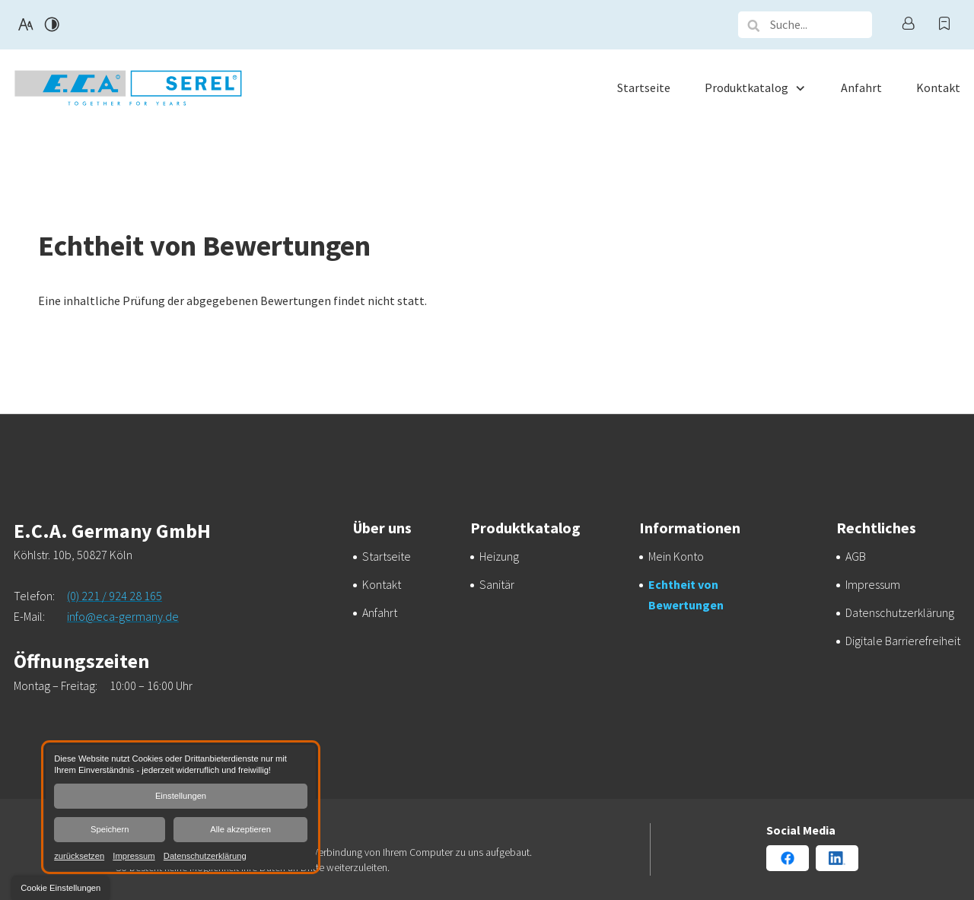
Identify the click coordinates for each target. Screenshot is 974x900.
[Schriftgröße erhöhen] (26, 24)
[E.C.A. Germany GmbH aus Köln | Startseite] (386, 556)
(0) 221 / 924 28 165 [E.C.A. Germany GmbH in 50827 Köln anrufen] (114, 595)
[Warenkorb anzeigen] (944, 24)
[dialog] (181, 807)
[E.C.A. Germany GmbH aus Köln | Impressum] (872, 584)
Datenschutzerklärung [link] (205, 855)
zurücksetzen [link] (79, 855)
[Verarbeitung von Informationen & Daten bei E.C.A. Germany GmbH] (899, 612)
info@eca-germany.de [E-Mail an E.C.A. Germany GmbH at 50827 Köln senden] (123, 616)
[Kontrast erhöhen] (52, 24)
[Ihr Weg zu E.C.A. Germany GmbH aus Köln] (379, 612)
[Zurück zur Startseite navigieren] (128, 88)
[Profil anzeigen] (908, 24)
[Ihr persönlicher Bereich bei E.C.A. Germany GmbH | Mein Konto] (676, 556)
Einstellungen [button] (180, 795)
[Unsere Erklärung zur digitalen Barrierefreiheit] (902, 640)
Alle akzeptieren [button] (240, 829)
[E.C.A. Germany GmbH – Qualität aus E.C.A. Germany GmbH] (499, 556)
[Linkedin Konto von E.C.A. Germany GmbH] (837, 858)
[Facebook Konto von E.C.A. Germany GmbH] (787, 858)
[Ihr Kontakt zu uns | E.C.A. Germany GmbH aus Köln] (381, 584)
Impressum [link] (133, 855)
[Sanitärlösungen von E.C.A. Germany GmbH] (496, 584)
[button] (754, 25)
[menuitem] (643, 88)
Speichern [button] (110, 829)
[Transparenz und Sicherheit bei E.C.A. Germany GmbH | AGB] (855, 556)
